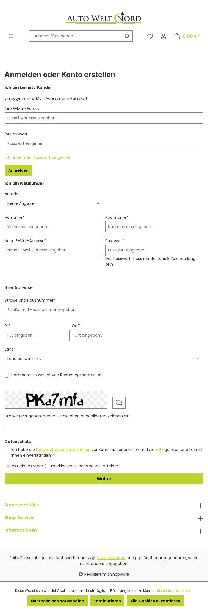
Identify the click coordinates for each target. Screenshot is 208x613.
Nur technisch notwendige (57, 601)
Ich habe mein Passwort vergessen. (38, 157)
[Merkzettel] (150, 36)
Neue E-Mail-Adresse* (25, 240)
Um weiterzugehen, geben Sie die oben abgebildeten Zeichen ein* (68, 416)
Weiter (104, 479)
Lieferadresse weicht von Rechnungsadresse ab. (57, 375)
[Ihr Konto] (163, 36)
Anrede (11, 194)
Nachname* (117, 217)
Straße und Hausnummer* (30, 300)
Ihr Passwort (16, 134)
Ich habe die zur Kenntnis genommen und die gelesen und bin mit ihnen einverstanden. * (107, 452)
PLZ (8, 326)
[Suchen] (126, 36)
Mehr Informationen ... (175, 590)
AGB (159, 449)
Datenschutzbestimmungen (63, 449)
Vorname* (14, 217)
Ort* (76, 326)
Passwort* (114, 240)
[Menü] (11, 35)
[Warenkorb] (187, 36)
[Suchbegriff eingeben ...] (74, 36)
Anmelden (18, 170)
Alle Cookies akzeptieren (155, 601)
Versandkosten (111, 558)
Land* (10, 349)
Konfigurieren (107, 601)
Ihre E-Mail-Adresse (23, 108)
